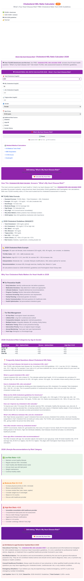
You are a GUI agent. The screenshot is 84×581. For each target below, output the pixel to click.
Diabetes (7, 119)
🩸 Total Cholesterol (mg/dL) (11, 76)
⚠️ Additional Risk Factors (10, 117)
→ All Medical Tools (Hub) (12, 148)
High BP (6, 122)
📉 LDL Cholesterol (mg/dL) (11, 90)
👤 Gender (6, 103)
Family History (8, 128)
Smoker (6, 125)
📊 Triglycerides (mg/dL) (10, 97)
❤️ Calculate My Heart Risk (42, 177)
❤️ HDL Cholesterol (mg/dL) (11, 83)
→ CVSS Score (9, 155)
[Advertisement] (42, 38)
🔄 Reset (42, 136)
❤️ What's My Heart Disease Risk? (42, 132)
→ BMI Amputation (10, 151)
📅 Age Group (7, 111)
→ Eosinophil (8, 158)
